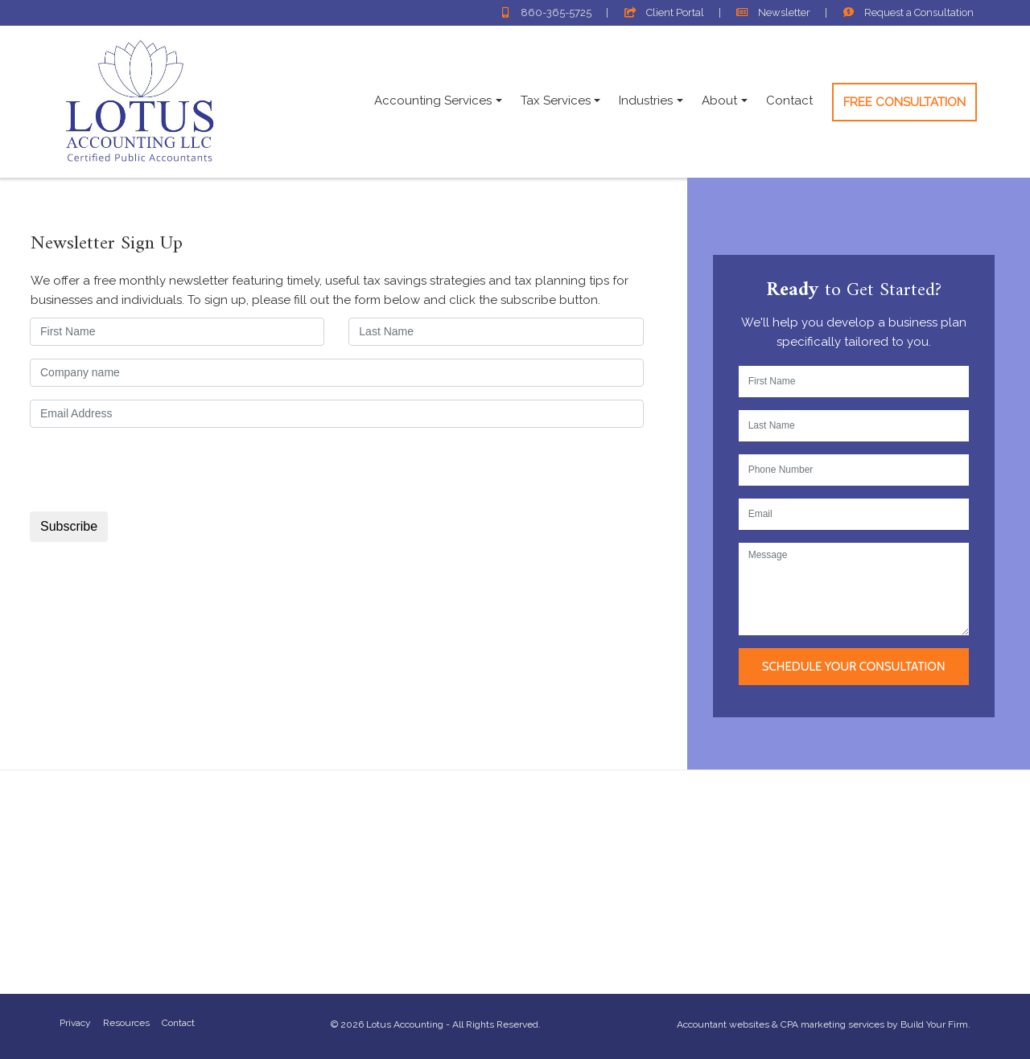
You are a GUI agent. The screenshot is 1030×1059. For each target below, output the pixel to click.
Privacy (75, 1022)
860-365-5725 (545, 12)
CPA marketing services (832, 1024)
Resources (126, 1022)
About (719, 100)
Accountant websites (723, 1024)
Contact (789, 100)
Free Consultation (904, 102)
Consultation (908, 12)
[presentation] (153, 472)
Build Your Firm (934, 1024)
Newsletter (773, 12)
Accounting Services (433, 100)
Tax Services (556, 100)
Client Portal (663, 12)
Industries (646, 100)
